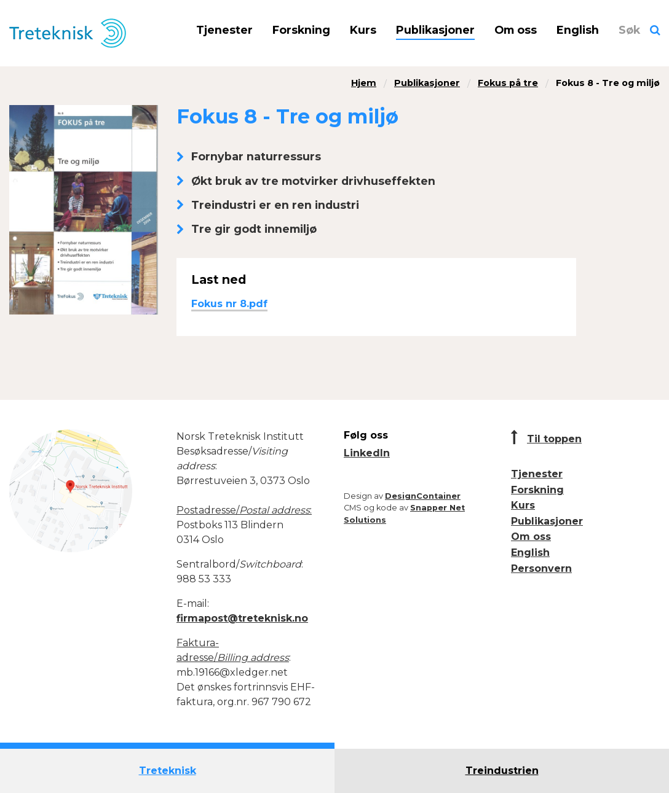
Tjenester (224, 29)
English (577, 29)
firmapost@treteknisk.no (242, 618)
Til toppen (554, 439)
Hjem (363, 82)
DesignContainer (423, 496)
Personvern (541, 568)
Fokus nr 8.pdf (229, 304)
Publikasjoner (435, 29)
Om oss (515, 29)
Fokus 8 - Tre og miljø (608, 82)
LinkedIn (367, 453)
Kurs (363, 29)
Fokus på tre (508, 82)
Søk (629, 29)
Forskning (301, 29)
